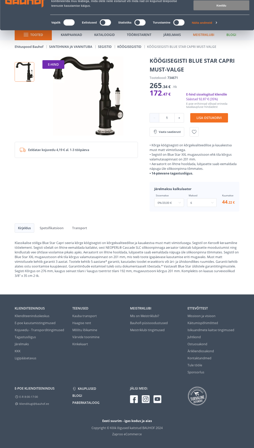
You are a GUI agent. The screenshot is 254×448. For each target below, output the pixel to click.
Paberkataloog (86, 403)
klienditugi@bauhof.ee (34, 404)
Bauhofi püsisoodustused (149, 323)
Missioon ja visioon (201, 316)
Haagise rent (81, 323)
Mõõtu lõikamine (84, 330)
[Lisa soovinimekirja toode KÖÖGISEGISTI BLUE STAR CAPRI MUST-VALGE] (194, 132)
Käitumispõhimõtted (203, 323)
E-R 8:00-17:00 (28, 397)
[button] (24, 72)
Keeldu (221, 32)
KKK (18, 351)
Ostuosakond (197, 344)
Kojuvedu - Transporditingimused (39, 330)
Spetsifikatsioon (52, 228)
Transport (79, 228)
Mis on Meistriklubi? (144, 316)
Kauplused (86, 388)
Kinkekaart (80, 344)
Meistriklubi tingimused (147, 330)
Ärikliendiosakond (201, 351)
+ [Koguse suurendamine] (179, 118)
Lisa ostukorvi (209, 118)
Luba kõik (221, 9)
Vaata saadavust (167, 132)
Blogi (77, 395)
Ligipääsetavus (25, 358)
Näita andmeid (202, 50)
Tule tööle (195, 365)
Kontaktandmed (199, 358)
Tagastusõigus (25, 337)
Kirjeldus (24, 228)
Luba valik (221, 21)
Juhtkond (194, 337)
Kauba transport (84, 316)
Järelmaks (22, 344)
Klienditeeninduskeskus (32, 316)
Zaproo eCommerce (127, 434)
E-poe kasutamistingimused (35, 323)
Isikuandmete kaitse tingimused (211, 330)
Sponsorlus (196, 372)
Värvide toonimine (86, 337)
